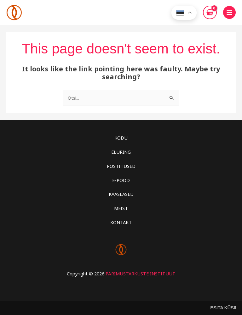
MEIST (121, 208)
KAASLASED (121, 194)
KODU (121, 138)
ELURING (121, 151)
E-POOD (121, 180)
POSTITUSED (121, 166)
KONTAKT (121, 222)
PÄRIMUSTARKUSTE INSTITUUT (141, 273)
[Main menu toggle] (229, 12)
